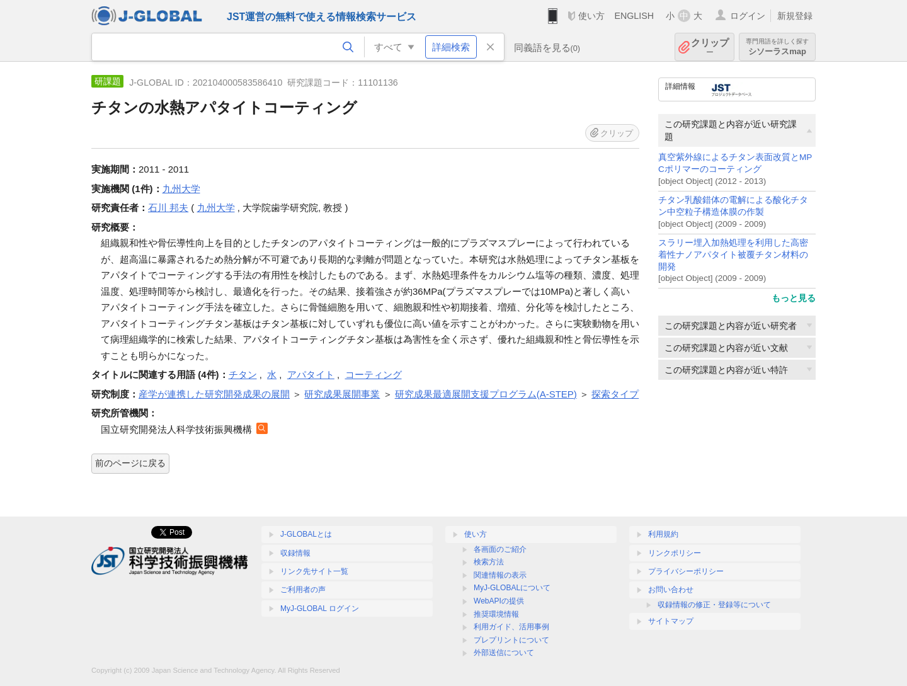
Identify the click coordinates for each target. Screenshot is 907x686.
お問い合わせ (670, 589)
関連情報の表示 (500, 575)
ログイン (747, 16)
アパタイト (310, 374)
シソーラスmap (777, 47)
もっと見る (794, 298)
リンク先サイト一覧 (314, 571)
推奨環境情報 (496, 614)
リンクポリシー (674, 553)
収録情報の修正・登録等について (714, 604)
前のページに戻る (130, 463)
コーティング (373, 374)
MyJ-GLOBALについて (512, 587)
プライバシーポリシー (686, 571)
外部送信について (504, 652)
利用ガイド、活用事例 (511, 626)
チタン (243, 374)
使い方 (591, 16)
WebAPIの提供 (499, 601)
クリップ (710, 47)
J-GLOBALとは (306, 534)
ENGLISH (634, 16)
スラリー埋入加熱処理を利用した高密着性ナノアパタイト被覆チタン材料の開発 (733, 255)
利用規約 (663, 534)
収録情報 (295, 553)
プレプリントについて (511, 640)
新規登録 (795, 16)
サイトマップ (670, 621)
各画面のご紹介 (500, 549)
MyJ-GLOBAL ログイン (319, 608)
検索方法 (489, 561)
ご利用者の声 (303, 589)
